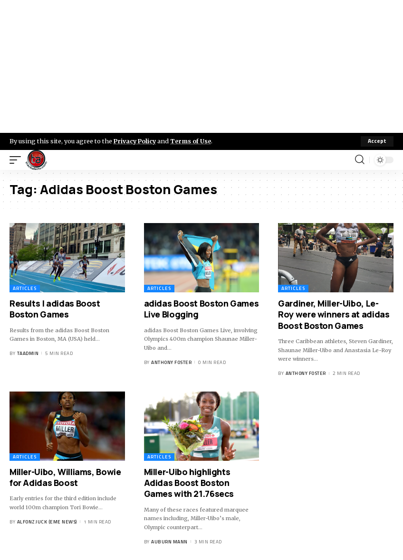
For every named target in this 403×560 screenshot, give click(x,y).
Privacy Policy (136, 141)
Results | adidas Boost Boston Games (55, 309)
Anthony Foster (171, 362)
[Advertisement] (201, 66)
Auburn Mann (169, 541)
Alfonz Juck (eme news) (47, 521)
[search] (360, 160)
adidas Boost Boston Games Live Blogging (201, 309)
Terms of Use (193, 141)
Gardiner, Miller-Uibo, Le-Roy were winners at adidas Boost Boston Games (333, 314)
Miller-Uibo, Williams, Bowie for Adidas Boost (65, 477)
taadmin (28, 353)
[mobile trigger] (18, 160)
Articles (25, 288)
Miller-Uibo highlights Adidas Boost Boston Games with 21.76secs (189, 483)
